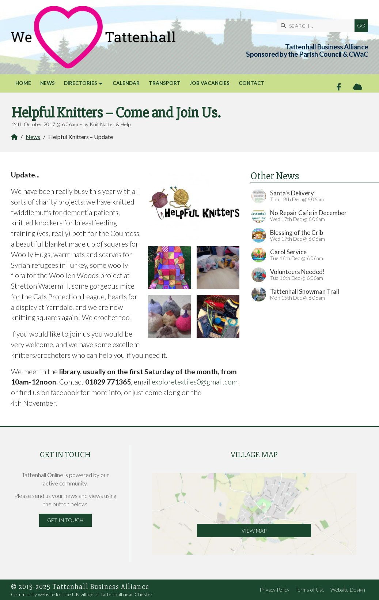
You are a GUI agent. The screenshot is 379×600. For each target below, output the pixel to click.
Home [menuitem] (23, 83)
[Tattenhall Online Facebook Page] (339, 87)
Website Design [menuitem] (347, 589)
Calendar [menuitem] (126, 83)
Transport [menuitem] (165, 83)
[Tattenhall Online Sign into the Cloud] (357, 87)
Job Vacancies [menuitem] (210, 83)
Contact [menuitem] (252, 83)
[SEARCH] (317, 25)
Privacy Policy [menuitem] (274, 589)
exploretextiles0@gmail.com (195, 382)
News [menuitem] (47, 83)
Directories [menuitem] (80, 83)
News (33, 136)
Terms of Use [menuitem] (310, 589)
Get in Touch (65, 520)
